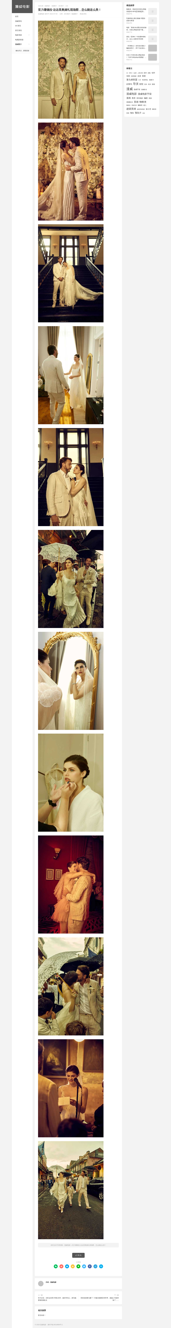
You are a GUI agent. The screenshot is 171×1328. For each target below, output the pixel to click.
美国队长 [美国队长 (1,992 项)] (129, 102)
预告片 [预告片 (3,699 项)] (138, 113)
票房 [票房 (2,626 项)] (133, 98)
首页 (16, 16)
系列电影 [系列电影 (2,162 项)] (139, 98)
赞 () (78, 1255)
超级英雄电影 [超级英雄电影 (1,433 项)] (141, 109)
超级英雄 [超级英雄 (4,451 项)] (131, 108)
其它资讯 (18, 30)
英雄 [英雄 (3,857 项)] (136, 102)
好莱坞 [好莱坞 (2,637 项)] (129, 84)
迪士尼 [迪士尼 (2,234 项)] (148, 109)
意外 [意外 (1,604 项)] (145, 84)
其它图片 (61, 6)
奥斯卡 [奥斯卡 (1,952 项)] (151, 80)
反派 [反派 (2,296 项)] (139, 76)
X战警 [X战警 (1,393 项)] (135, 73)
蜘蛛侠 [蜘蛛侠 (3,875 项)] (142, 102)
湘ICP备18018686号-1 (55, 1324)
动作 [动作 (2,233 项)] (153, 73)
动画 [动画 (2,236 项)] (128, 76)
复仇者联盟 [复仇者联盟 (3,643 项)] (131, 79)
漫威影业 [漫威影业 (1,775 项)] (144, 89)
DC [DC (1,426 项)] (127, 73)
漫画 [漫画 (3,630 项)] (128, 98)
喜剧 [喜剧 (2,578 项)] (144, 76)
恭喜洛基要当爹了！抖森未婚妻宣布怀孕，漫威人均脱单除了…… (100, 1299)
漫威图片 (18, 44)
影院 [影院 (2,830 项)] (141, 84)
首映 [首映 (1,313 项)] (143, 113)
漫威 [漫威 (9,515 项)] (129, 89)
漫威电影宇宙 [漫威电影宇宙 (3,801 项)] (145, 94)
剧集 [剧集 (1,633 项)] (149, 73)
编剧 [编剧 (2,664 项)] (146, 98)
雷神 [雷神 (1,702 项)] (127, 113)
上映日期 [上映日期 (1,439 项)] (140, 73)
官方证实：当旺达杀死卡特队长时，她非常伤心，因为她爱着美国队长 (57, 1299)
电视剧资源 (19, 40)
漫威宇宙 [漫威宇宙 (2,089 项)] (137, 89)
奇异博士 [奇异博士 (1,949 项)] (145, 80)
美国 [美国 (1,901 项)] (150, 98)
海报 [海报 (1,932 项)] (153, 84)
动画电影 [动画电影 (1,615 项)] (134, 76)
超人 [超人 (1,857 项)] (144, 105)
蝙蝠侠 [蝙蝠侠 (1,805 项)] (140, 105)
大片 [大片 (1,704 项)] (139, 80)
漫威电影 (22, 6)
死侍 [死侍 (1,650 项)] (149, 84)
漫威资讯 (18, 21)
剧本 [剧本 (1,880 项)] (145, 73)
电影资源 (18, 35)
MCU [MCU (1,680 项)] (130, 73)
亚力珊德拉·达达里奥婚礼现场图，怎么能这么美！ (89, 1245)
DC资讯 (18, 26)
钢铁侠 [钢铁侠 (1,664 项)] (154, 109)
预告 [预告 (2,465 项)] (132, 113)
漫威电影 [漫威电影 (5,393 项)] (131, 93)
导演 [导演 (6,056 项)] (135, 83)
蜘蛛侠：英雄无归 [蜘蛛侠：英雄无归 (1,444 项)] (131, 105)
